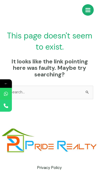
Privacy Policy (49, 167)
